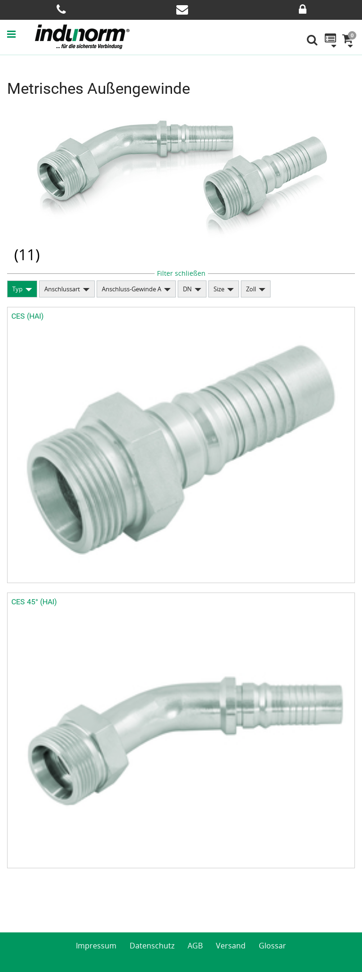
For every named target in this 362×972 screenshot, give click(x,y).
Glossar (272, 945)
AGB (195, 945)
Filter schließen (181, 273)
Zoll (251, 289)
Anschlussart (62, 289)
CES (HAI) (27, 316)
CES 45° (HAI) (34, 601)
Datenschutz (152, 945)
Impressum (96, 945)
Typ (17, 289)
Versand (231, 945)
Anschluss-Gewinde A (131, 289)
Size (219, 289)
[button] (21, 34)
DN (187, 289)
